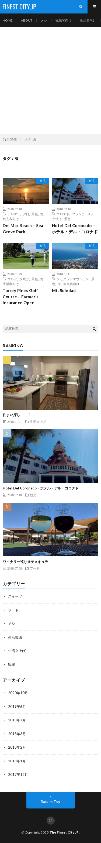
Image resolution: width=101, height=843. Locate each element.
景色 (35, 213)
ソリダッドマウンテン (73, 278)
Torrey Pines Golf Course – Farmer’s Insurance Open (21, 296)
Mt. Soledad (64, 290)
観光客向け (63, 20)
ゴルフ (12, 278)
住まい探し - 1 (17, 415)
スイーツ (15, 596)
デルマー (13, 213)
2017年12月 (18, 774)
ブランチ (78, 213)
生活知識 (15, 637)
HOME (8, 20)
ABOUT (26, 20)
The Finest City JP (64, 832)
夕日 (26, 213)
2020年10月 (18, 693)
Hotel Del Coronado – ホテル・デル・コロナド (75, 228)
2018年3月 (17, 734)
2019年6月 (17, 706)
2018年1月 (17, 761)
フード (35, 568)
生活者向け (88, 20)
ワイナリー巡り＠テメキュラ (25, 562)
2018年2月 (17, 747)
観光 (43, 181)
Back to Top (50, 802)
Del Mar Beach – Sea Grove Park (23, 228)
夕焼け (57, 218)
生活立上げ (38, 421)
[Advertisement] (50, 80)
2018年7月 (17, 720)
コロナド (63, 213)
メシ (44, 20)
